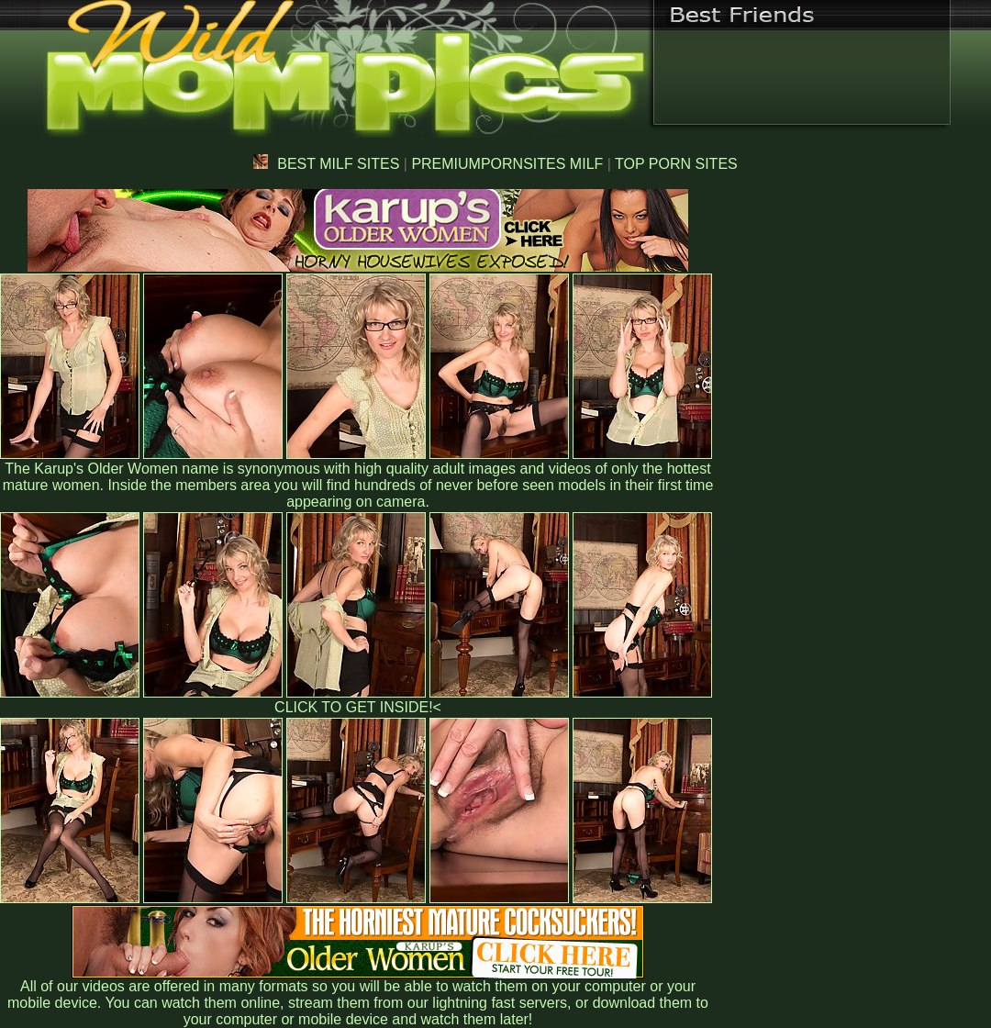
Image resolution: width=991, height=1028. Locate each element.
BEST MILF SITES (326, 164)
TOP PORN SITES (676, 164)
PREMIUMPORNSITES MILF (507, 164)
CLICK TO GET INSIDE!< (357, 707)
